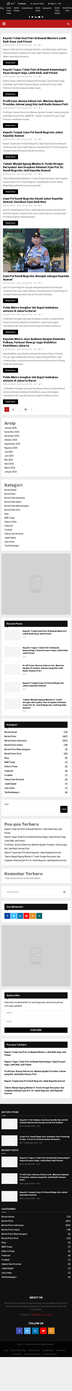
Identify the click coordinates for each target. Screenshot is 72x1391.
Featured (8, 526)
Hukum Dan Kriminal (13, 534)
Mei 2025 (8, 460)
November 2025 (11, 436)
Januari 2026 (10, 428)
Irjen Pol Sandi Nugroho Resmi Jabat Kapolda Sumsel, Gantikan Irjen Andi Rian (33, 200)
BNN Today (9, 518)
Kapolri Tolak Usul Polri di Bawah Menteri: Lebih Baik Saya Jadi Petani (45, 632)
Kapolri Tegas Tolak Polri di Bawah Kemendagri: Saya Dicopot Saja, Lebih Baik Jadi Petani (35, 71)
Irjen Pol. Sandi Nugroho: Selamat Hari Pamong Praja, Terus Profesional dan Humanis (44, 1138)
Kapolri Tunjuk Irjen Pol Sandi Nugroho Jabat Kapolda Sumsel (43, 684)
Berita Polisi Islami (12, 502)
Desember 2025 (11, 432)
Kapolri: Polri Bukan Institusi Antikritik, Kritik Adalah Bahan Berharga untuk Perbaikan (44, 1121)
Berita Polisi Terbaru (57, 10)
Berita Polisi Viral (12, 510)
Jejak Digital (10, 538)
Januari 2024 (10, 472)
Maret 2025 (9, 468)
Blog (2, 8)
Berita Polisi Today (8, 10)
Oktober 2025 (10, 440)
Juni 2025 (9, 456)
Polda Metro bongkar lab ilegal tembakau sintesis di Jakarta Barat (30, 309)
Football (8, 530)
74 (25, 409)
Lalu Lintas (9, 542)
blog (6, 514)
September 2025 (12, 444)
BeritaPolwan (27, 8)
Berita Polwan (17, 9)
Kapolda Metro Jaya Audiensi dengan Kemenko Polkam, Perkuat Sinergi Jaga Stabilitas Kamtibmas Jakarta (34, 342)
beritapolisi (47, 8)
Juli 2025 (8, 452)
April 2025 (9, 464)
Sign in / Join (54, 4)
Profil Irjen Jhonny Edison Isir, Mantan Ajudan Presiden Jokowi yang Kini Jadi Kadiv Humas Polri (35, 102)
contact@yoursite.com (41, 1315)
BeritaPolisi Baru (67, 9)
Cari (6, 804)
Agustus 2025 (10, 448)
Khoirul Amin (10, 45)
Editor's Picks (10, 522)
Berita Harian (10, 490)
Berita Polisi (37, 9)
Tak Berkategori (11, 546)
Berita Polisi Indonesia (13, 231)
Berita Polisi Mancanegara (16, 506)
